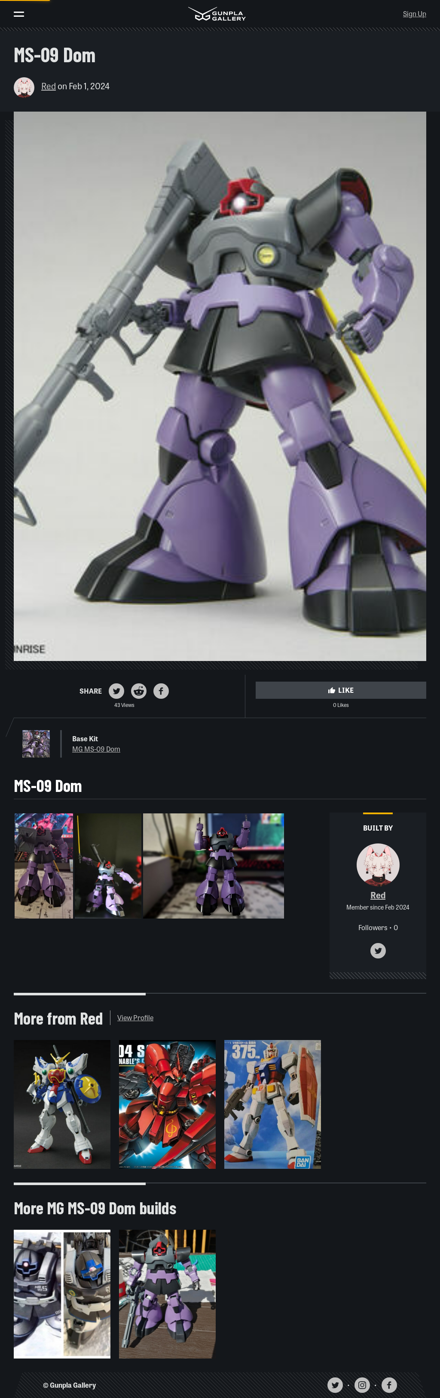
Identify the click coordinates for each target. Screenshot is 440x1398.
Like (340, 690)
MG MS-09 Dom (96, 749)
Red (48, 85)
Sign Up (414, 13)
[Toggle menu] (19, 14)
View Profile (135, 1017)
